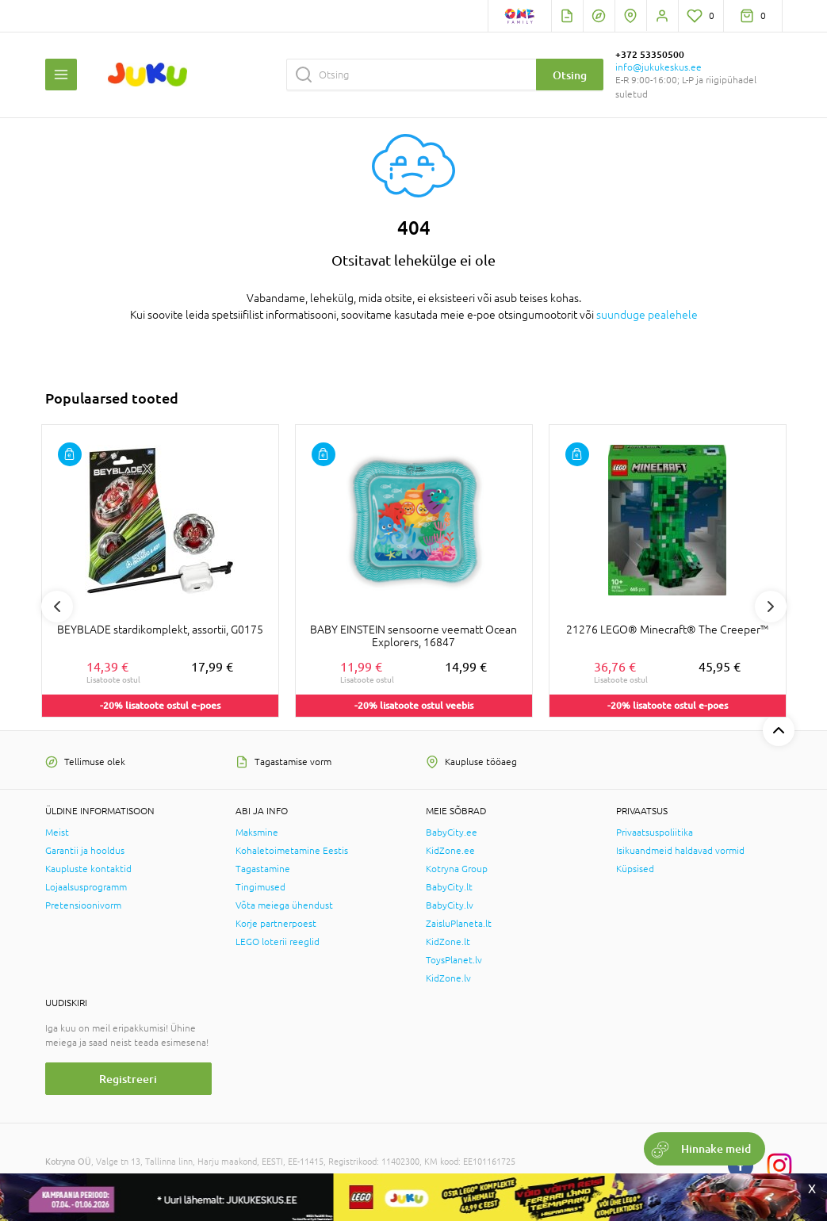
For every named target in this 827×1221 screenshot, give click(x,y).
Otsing (570, 75)
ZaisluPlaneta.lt (459, 923)
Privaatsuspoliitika (654, 832)
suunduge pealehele (647, 314)
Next (771, 606)
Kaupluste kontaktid (88, 869)
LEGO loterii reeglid (277, 941)
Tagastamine (262, 869)
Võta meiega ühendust (284, 905)
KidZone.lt (448, 941)
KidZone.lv (448, 978)
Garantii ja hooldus (84, 850)
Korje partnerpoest (275, 923)
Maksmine (256, 832)
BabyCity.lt (449, 887)
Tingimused (260, 887)
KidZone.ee (450, 850)
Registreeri (128, 1078)
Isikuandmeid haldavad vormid (680, 850)
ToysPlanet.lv (454, 960)
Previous (57, 606)
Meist (57, 832)
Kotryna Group (457, 869)
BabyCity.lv (449, 905)
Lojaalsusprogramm (86, 887)
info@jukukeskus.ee (658, 67)
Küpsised (635, 869)
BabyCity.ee (451, 832)
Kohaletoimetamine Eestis (291, 850)
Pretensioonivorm (83, 905)
